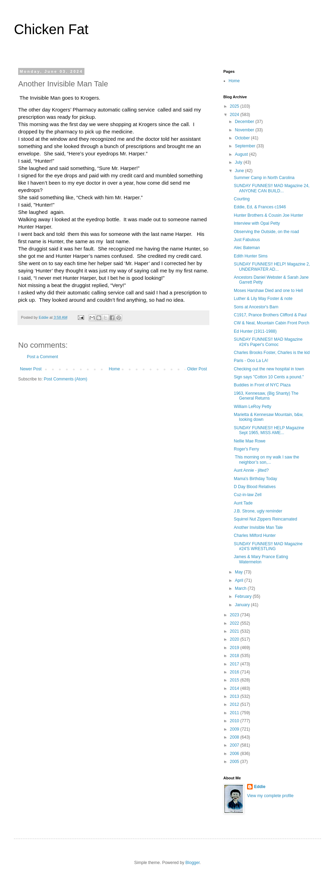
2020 (235, 639)
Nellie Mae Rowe (250, 441)
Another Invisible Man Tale (258, 527)
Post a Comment (42, 356)
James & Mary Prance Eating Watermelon (261, 559)
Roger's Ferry (246, 449)
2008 (235, 737)
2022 (235, 623)
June (240, 170)
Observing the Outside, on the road (266, 231)
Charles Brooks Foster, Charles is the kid (272, 352)
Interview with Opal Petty (257, 223)
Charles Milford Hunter (255, 535)
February (244, 596)
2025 (235, 106)
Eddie (260, 786)
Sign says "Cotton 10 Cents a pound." (269, 377)
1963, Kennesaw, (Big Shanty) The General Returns (266, 396)
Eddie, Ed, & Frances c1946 (260, 207)
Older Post (197, 369)
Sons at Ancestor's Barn (256, 306)
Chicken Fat (51, 29)
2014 (235, 688)
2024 (235, 114)
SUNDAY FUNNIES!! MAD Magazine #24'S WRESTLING (268, 546)
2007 (235, 745)
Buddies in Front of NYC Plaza (262, 385)
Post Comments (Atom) (65, 379)
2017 (235, 664)
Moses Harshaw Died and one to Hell (268, 290)
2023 (235, 614)
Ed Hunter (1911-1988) (255, 331)
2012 (235, 704)
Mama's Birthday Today (255, 478)
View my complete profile (270, 795)
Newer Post (31, 369)
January (243, 604)
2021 (235, 631)
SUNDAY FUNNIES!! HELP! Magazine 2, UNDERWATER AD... (272, 266)
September (245, 146)
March (241, 588)
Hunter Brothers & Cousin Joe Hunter (268, 215)
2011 (235, 712)
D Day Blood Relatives (255, 486)
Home (114, 369)
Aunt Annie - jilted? (251, 470)
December (245, 121)
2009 (235, 729)
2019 (235, 647)
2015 (235, 680)
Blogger (192, 862)
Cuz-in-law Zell (247, 494)
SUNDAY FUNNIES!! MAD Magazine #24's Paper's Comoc (268, 342)
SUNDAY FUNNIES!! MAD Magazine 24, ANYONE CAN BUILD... (272, 188)
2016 (235, 672)
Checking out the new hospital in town (269, 369)
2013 (235, 696)
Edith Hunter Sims (251, 256)
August (242, 154)
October (243, 138)
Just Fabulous (247, 239)
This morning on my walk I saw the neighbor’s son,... (266, 459)
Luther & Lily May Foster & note (263, 298)
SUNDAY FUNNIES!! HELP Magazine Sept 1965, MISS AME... (269, 430)
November (245, 130)
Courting (242, 198)
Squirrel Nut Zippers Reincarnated (265, 519)
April (239, 580)
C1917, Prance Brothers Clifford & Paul (270, 315)
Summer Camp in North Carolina (264, 177)
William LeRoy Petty (252, 406)
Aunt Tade (243, 503)
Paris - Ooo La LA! (251, 360)
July (239, 162)
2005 (235, 761)
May (239, 572)
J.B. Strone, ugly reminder (258, 511)
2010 (235, 720)
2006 (235, 753)
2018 (235, 655)
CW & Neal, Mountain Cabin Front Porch (271, 323)
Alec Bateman (247, 247)
